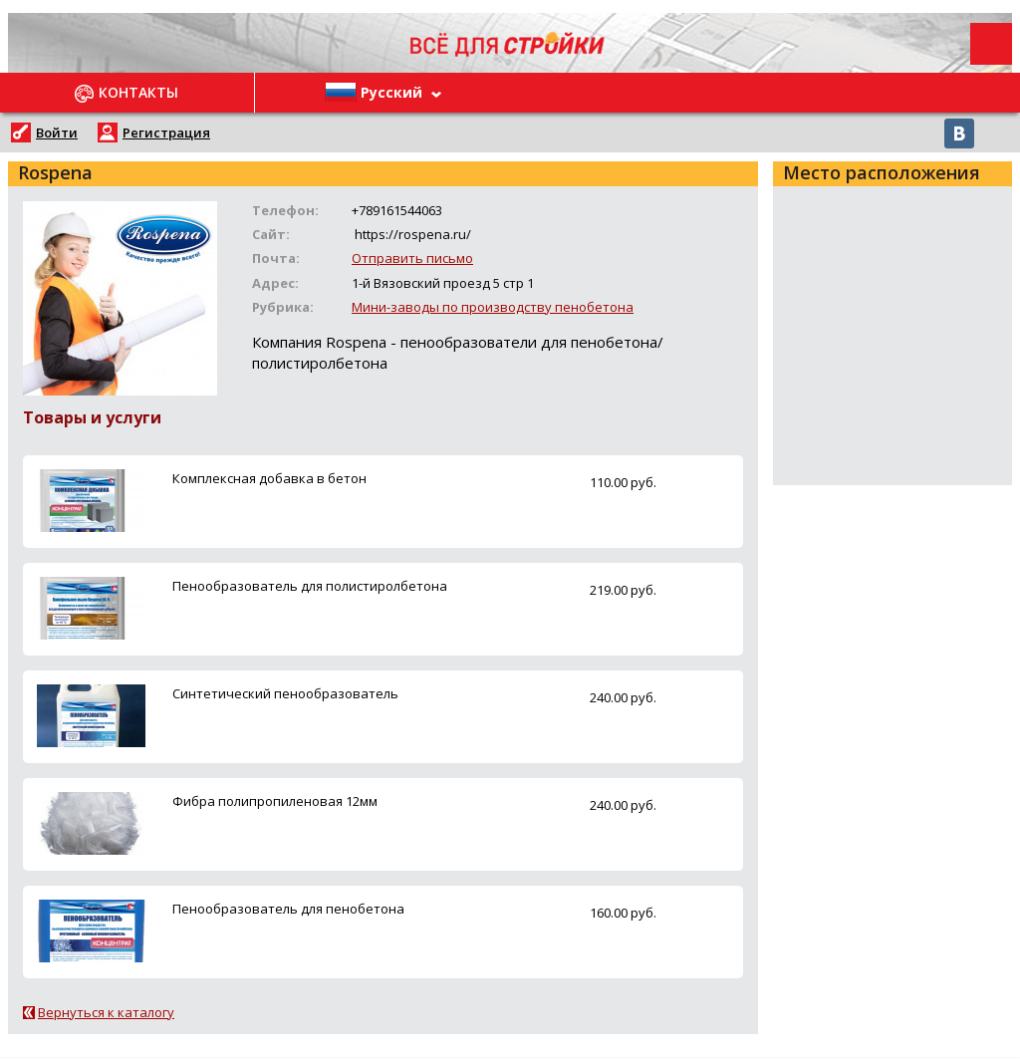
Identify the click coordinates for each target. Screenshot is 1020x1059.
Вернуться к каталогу (106, 1012)
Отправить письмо (412, 258)
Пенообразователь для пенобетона (288, 909)
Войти (57, 132)
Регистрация (166, 132)
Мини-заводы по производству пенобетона (493, 307)
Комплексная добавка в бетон (269, 478)
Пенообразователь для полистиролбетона (309, 586)
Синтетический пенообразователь (285, 693)
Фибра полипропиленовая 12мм (275, 801)
